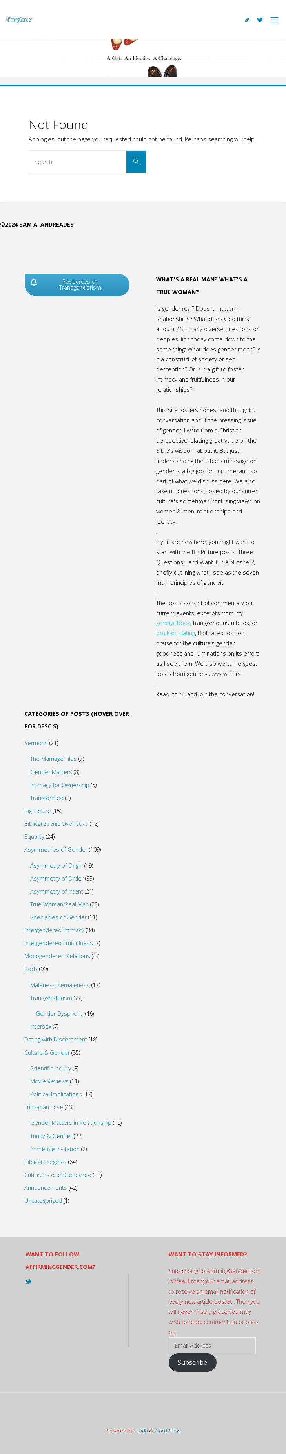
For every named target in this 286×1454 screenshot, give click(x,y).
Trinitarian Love (43, 1107)
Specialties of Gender (58, 917)
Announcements (45, 1187)
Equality (34, 836)
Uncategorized (43, 1200)
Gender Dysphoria (60, 1013)
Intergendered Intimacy (54, 930)
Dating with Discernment (55, 1039)
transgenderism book (221, 623)
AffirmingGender (19, 19)
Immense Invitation (55, 1149)
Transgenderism (51, 998)
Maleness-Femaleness (60, 985)
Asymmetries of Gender (55, 849)
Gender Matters (51, 772)
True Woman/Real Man (59, 904)
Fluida (140, 1430)
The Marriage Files (53, 758)
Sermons (36, 743)
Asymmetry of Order (57, 878)
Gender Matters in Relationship (70, 1122)
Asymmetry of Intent (56, 891)
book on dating (175, 633)
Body (31, 969)
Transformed (47, 798)
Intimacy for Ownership (59, 785)
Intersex (40, 1026)
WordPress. (167, 1430)
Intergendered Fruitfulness (58, 943)
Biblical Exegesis (45, 1162)
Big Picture (37, 810)
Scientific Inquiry (50, 1068)
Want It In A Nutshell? (227, 562)
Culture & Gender (47, 1052)
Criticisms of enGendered (57, 1174)
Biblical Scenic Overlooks (56, 823)
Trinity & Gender (51, 1136)
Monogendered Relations (57, 956)
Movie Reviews (49, 1081)
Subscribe (192, 1362)
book (183, 623)
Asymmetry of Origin (56, 865)
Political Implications (56, 1094)
